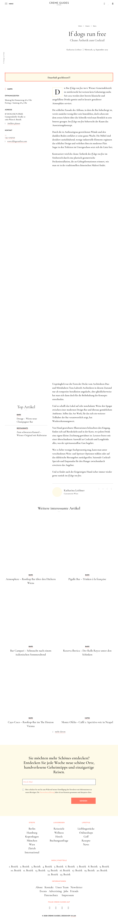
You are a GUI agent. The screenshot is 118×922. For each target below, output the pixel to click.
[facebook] (49, 908)
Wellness (59, 832)
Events (43, 891)
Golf (86, 836)
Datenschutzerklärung (47, 792)
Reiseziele (59, 828)
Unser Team (62, 887)
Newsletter (76, 887)
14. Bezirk (52, 870)
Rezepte (86, 840)
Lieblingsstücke (86, 828)
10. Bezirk (16, 870)
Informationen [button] (59, 881)
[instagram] (56, 908)
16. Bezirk (65, 870)
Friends (74, 891)
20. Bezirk (102, 870)
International (32, 852)
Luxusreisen (59, 822)
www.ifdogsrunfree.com (17, 141)
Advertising (55, 891)
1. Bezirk (13, 866)
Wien (32, 844)
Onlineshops (86, 832)
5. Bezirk (58, 866)
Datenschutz (51, 895)
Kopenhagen (32, 836)
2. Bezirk (24, 866)
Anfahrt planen (13, 123)
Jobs (66, 891)
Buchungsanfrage (59, 840)
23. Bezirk (65, 874)
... (5, 134)
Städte (32, 822)
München (32, 840)
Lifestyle (86, 822)
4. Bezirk (47, 866)
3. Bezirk (36, 866)
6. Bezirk (70, 866)
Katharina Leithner (74, 49)
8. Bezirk (93, 866)
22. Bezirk (53, 874)
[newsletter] (68, 908)
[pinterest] (62, 908)
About (39, 887)
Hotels (59, 836)
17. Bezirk (77, 870)
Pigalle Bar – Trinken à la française (87, 579)
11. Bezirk (28, 870)
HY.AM (73, 916)
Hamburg (32, 832)
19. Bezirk (89, 870)
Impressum (68, 895)
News (86, 844)
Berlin (32, 828)
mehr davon (60, 731)
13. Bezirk (40, 870)
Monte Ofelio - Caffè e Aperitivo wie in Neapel (87, 722)
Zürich (32, 848)
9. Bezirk (104, 866)
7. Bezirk (81, 866)
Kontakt (49, 887)
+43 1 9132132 (10, 137)
